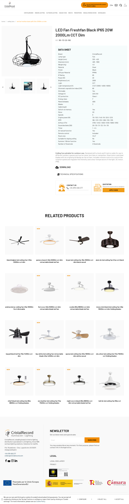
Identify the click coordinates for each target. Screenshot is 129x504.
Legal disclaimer (57, 461)
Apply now (113, 190)
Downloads (102, 13)
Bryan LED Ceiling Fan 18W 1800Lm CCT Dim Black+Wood (79, 261)
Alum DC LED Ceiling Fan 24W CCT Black (110, 260)
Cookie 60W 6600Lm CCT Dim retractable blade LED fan (79, 308)
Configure (84, 499)
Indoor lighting (40, 13)
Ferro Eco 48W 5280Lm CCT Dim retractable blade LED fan (49, 308)
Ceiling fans (63, 13)
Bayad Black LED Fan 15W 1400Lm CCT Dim (19, 355)
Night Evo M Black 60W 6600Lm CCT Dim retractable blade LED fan (79, 402)
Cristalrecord (28, 13)
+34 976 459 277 (75, 188)
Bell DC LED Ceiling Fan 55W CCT (110, 401)
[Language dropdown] (111, 5)
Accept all (119, 499)
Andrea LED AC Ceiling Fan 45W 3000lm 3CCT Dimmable (19, 308)
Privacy (53, 464)
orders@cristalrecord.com (14, 456)
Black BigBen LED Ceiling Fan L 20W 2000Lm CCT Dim (19, 261)
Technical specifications (70, 174)
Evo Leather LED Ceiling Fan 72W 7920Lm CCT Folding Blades (49, 402)
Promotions (78, 13)
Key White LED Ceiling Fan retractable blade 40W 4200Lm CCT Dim (49, 355)
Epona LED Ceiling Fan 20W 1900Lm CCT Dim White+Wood (80, 355)
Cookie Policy (40, 501)
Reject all (101, 499)
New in (70, 13)
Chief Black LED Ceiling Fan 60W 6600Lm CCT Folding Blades (19, 402)
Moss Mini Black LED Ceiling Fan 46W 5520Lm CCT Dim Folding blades (109, 308)
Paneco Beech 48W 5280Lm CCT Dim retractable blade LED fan (49, 261)
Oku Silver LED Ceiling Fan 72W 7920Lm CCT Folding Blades (110, 355)
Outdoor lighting (52, 13)
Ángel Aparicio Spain (90, 13)
